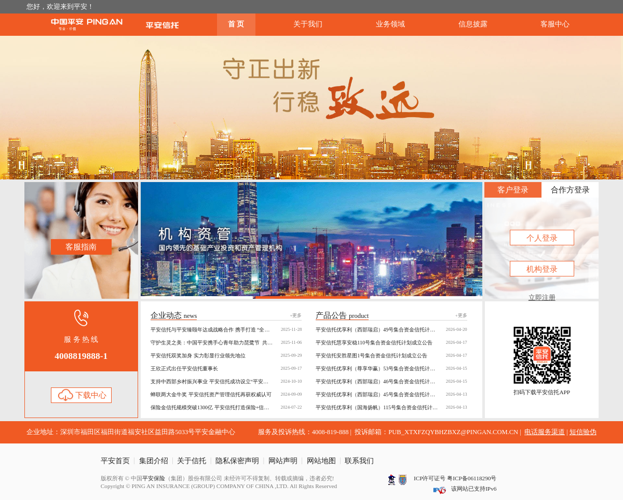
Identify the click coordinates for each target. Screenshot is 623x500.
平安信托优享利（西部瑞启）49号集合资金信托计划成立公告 (391, 329)
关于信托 (191, 461)
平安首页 (115, 461)
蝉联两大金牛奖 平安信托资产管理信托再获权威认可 (226, 394)
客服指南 (81, 247)
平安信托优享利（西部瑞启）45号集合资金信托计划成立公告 (391, 394)
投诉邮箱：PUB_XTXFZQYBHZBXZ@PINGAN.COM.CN (436, 432)
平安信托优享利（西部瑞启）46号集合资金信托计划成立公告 (391, 381)
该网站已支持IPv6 (473, 488)
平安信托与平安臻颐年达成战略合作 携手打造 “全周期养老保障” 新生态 (226, 329)
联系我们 (359, 461)
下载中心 (81, 395)
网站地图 (321, 461)
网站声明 (282, 461)
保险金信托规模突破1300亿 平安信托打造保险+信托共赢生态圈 (226, 407)
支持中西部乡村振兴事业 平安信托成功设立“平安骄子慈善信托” (226, 381)
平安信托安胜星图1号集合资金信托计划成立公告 (391, 355)
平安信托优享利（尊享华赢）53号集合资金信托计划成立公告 (391, 368)
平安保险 (153, 478)
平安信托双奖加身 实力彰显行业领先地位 (226, 355)
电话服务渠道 (544, 432)
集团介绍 (153, 461)
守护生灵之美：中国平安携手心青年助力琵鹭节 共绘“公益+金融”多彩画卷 (226, 342)
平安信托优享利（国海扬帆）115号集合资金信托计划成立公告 (391, 407)
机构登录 (542, 269)
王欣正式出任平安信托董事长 (226, 368)
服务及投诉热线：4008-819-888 (303, 432)
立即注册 (542, 297)
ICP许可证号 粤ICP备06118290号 (455, 478)
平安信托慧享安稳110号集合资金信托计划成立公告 (391, 342)
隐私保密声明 (237, 461)
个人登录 (542, 238)
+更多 (296, 315)
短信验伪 (583, 432)
